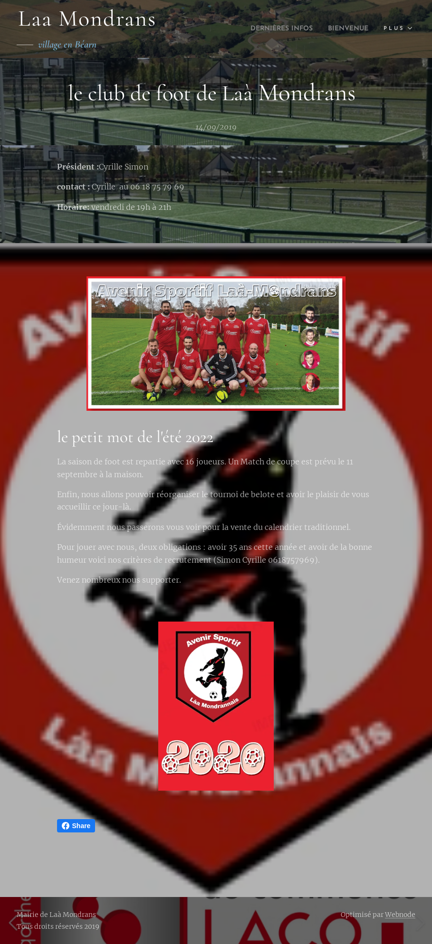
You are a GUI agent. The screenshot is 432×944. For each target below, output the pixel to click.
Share (76, 826)
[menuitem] (269, 29)
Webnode (400, 914)
